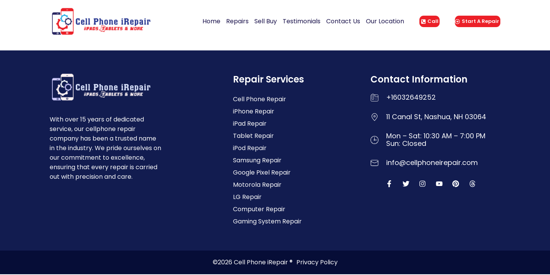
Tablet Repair (253, 135)
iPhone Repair (253, 111)
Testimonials (301, 21)
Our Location (385, 21)
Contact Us (343, 21)
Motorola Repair (257, 184)
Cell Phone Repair (259, 99)
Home (211, 21)
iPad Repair (250, 123)
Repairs (237, 21)
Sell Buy (265, 21)
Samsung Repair (257, 160)
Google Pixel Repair (262, 172)
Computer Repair (259, 209)
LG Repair (247, 196)
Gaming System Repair (267, 221)
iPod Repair (250, 148)
